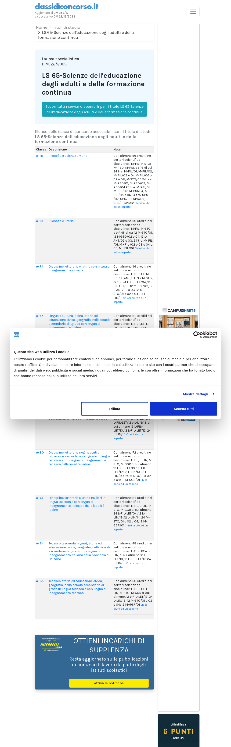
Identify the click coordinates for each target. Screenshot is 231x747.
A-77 (39, 316)
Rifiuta (114, 409)
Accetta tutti (183, 409)
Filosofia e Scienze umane (68, 156)
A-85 (39, 581)
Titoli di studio (66, 27)
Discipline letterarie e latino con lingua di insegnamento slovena (79, 268)
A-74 (39, 266)
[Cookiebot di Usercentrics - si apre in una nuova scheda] (196, 334)
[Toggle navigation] (193, 11)
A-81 (39, 498)
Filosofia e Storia (61, 221)
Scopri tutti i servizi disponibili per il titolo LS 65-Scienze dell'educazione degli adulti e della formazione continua (94, 109)
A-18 (39, 156)
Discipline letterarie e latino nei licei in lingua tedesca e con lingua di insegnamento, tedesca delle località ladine (77, 503)
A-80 (40, 452)
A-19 (39, 221)
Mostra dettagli (195, 394)
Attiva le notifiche (109, 683)
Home (41, 27)
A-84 (39, 543)
